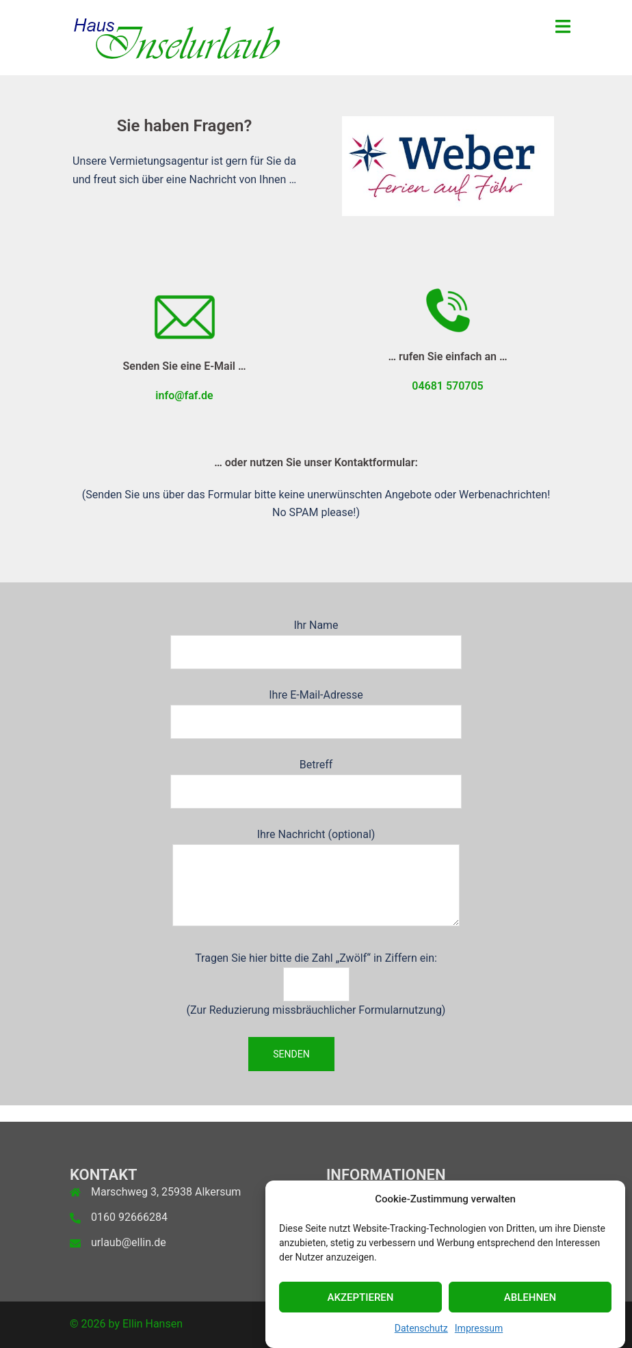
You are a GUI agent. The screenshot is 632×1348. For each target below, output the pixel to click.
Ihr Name (316, 638)
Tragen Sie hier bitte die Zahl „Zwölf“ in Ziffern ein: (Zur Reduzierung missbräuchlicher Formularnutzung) (316, 984)
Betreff (316, 778)
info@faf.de (184, 395)
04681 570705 (448, 385)
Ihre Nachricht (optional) (316, 878)
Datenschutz (421, 1333)
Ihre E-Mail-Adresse (316, 708)
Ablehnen (530, 1302)
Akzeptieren (361, 1302)
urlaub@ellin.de (128, 1242)
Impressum (479, 1333)
